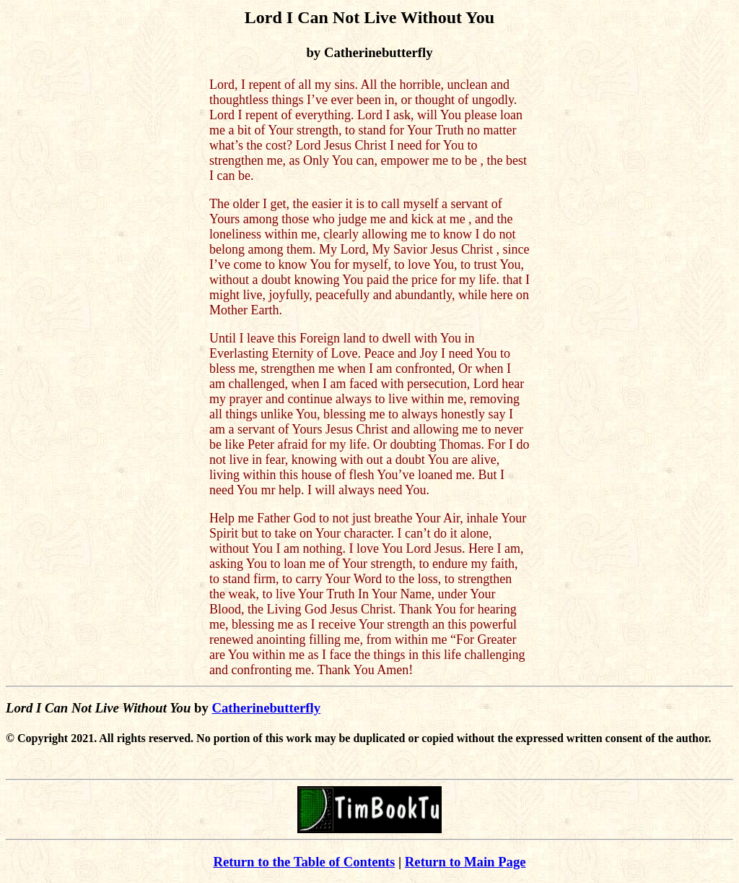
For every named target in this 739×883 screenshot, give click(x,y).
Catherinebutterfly (265, 707)
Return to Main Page (465, 861)
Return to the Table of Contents (304, 861)
